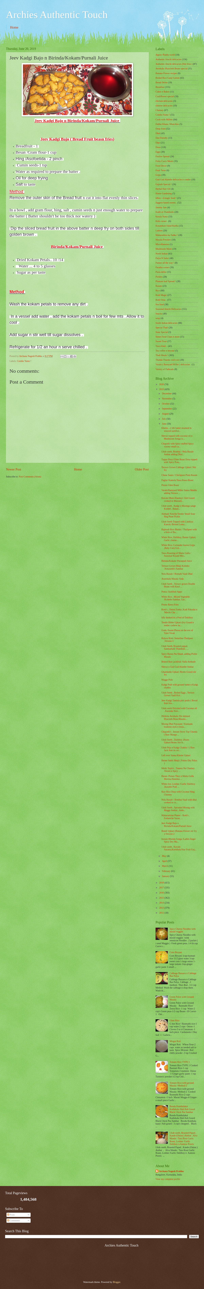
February (166, 871)
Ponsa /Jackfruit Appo (171, 591)
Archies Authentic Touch (57, 14)
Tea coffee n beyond (165, 350)
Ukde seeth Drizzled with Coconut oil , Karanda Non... (179, 709)
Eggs (158, 152)
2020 (161, 384)
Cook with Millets (164, 119)
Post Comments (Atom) (30, 476)
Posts (11, 1215)
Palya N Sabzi (162, 258)
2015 (161, 898)
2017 (161, 887)
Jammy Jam (161, 207)
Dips (158, 142)
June (164, 424)
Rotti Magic (161, 295)
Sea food (160, 304)
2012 (161, 913)
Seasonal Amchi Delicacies (168, 309)
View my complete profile (168, 1179)
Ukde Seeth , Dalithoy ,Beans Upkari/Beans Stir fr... (175, 741)
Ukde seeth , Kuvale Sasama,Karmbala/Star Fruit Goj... (178, 848)
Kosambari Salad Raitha (167, 226)
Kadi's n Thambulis (165, 212)
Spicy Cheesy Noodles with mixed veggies (183, 930)
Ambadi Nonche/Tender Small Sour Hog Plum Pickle (178, 515)
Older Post (142, 469)
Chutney (160, 110)
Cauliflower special (165, 96)
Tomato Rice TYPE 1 (180, 1062)
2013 (161, 908)
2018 (161, 882)
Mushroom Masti (164, 249)
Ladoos (159, 230)
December (167, 393)
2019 (161, 389)
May (164, 856)
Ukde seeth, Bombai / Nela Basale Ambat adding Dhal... (177, 453)
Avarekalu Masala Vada (172, 579)
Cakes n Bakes (162, 91)
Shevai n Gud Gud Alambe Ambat (177, 667)
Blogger (116, 1282)
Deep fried (161, 128)
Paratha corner (162, 267)
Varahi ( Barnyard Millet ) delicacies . (173, 364)
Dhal (158, 133)
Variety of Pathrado (165, 369)
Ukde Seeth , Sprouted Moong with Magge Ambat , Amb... (177, 809)
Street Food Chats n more (168, 337)
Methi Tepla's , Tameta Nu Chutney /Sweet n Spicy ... (177, 769)
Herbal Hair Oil (163, 189)
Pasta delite (161, 272)
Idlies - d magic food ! (166, 198)
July (164, 419)
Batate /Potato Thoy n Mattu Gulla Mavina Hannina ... (177, 777)
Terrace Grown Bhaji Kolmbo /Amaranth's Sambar (175, 567)
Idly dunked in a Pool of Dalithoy (177, 617)
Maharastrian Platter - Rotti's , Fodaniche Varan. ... (175, 817)
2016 (161, 892)
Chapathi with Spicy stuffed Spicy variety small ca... (177, 445)
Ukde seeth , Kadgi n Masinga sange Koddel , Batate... (178, 507)
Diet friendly (162, 138)
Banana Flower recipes (166, 73)
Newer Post (13, 469)
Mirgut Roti (175, 1041)
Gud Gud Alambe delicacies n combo (173, 179)
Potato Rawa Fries (169, 604)
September (167, 408)
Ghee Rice (175, 1020)
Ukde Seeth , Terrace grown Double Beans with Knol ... (178, 585)
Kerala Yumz (162, 216)
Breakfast (160, 87)
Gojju (158, 175)
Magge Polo (167, 679)
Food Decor (161, 166)
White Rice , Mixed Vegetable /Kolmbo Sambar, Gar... (175, 598)
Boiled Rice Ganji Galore (168, 78)
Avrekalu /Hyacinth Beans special (171, 68)
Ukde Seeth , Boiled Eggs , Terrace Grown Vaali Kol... (177, 694)
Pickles (159, 277)
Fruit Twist (161, 170)
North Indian (162, 253)
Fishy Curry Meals (164, 161)
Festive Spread (162, 156)
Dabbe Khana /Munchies (167, 124)
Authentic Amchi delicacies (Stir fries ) (174, 64)
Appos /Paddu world (165, 55)
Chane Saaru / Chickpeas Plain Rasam (179, 475)
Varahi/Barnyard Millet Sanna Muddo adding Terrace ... (179, 491)
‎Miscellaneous (162, 244)
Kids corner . (162, 221)
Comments (13, 1220)
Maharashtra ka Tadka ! (167, 235)
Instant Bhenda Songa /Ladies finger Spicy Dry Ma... (178, 840)
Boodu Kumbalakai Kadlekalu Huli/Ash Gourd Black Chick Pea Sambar (182, 1109)
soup (158, 318)
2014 (161, 902)
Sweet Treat (161, 341)
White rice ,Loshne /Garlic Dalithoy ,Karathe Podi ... (178, 785)
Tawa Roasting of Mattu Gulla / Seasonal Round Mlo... (176, 554)
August (165, 414)
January (166, 876)
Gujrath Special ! (164, 184)
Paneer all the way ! (165, 263)
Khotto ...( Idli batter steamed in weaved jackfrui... (176, 429)
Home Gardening (164, 193)
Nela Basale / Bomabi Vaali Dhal (176, 574)
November (167, 398)
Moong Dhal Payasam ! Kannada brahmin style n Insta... (176, 725)
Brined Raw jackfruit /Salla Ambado (178, 661)
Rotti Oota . (161, 300)
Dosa (158, 147)
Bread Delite (161, 82)
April (165, 861)
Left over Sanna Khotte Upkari (175, 755)
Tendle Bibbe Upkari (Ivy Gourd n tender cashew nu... (177, 624)
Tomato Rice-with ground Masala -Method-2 (182, 1084)
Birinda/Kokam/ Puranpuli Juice (176, 561)
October (166, 403)
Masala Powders (163, 239)
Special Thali (162, 327)
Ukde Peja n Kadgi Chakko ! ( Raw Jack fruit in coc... (178, 749)
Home (14, 27)
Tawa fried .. (161, 346)
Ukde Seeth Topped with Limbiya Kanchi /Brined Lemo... (177, 523)
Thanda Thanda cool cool (167, 360)
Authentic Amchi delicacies (168, 59)
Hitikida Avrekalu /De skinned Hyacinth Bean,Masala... (175, 717)
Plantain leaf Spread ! (166, 281)
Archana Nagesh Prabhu (171, 1171)
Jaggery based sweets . (166, 202)
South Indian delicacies (166, 323)
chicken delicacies (164, 101)
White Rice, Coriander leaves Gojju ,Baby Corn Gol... (178, 546)
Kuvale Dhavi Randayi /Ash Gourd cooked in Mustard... (177, 499)
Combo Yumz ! (24, 361)
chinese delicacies (164, 105)
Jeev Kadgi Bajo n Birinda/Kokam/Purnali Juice (176, 824)
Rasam (159, 286)
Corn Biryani (176, 952)
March (165, 866)
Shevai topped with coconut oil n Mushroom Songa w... (176, 437)
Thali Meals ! (162, 355)
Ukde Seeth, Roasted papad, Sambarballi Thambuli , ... (174, 647)
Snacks (159, 313)
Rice (158, 290)
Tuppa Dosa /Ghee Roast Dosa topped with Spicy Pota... (179, 461)
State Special (162, 332)
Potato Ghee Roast (170, 485)
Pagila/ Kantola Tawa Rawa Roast (177, 480)
